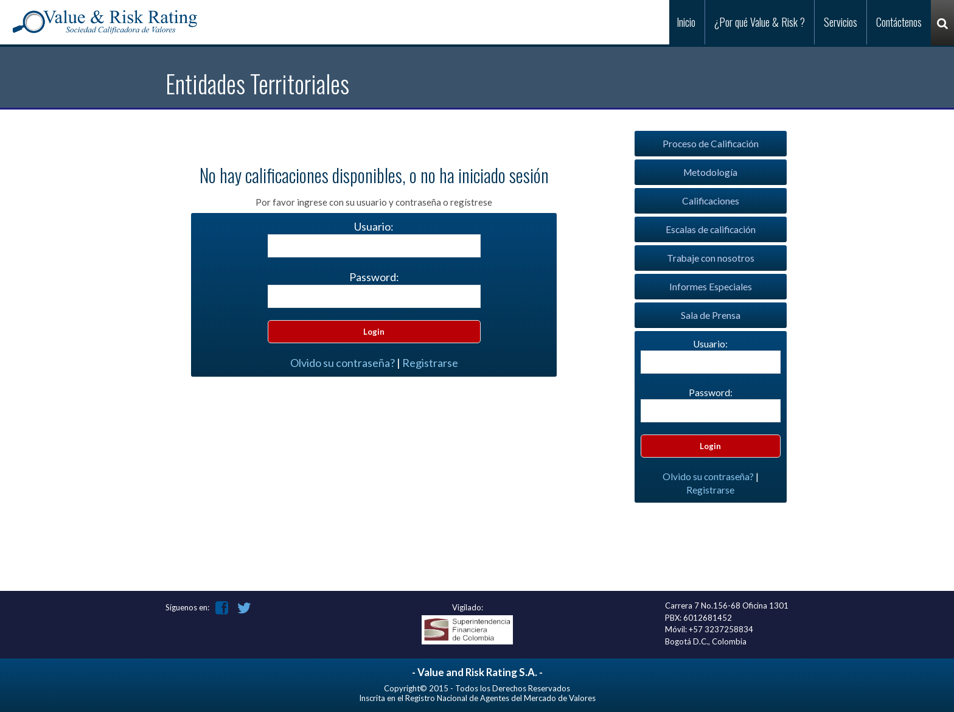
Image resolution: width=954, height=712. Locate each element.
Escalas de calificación (711, 229)
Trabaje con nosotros (710, 258)
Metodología (710, 172)
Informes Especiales (710, 286)
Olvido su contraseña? (342, 362)
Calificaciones (710, 200)
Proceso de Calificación (711, 143)
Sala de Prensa (710, 315)
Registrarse (430, 362)
